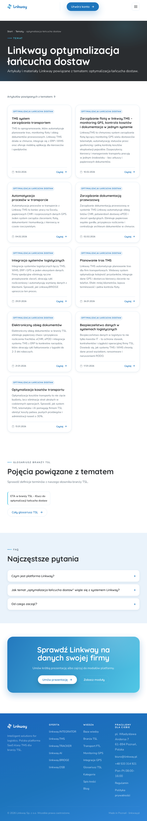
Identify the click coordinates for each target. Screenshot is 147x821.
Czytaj (61, 172)
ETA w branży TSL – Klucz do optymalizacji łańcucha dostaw (28, 498)
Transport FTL (92, 746)
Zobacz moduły (94, 681)
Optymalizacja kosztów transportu (38, 390)
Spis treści (89, 781)
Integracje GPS (92, 760)
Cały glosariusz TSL (27, 512)
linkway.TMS (57, 739)
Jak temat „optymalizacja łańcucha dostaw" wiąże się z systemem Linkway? (65, 590)
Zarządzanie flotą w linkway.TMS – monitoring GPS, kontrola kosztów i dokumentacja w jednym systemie (106, 123)
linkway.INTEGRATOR (62, 731)
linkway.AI (55, 753)
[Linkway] (17, 726)
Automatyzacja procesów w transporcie (30, 198)
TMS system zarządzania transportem (31, 121)
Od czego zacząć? (24, 604)
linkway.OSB (57, 767)
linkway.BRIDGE (59, 760)
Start (10, 31)
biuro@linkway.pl (126, 756)
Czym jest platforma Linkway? (32, 576)
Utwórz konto (82, 6)
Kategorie (89, 774)
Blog (86, 788)
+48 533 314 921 (125, 763)
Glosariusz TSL (92, 767)
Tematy (20, 31)
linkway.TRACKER (60, 746)
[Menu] (136, 7)
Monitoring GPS (93, 753)
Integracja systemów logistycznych (38, 260)
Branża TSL (90, 739)
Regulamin (121, 783)
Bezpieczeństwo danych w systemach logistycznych (99, 327)
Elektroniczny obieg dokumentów (37, 325)
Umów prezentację (57, 681)
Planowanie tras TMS (96, 260)
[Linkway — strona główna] (17, 6)
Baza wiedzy (91, 731)
